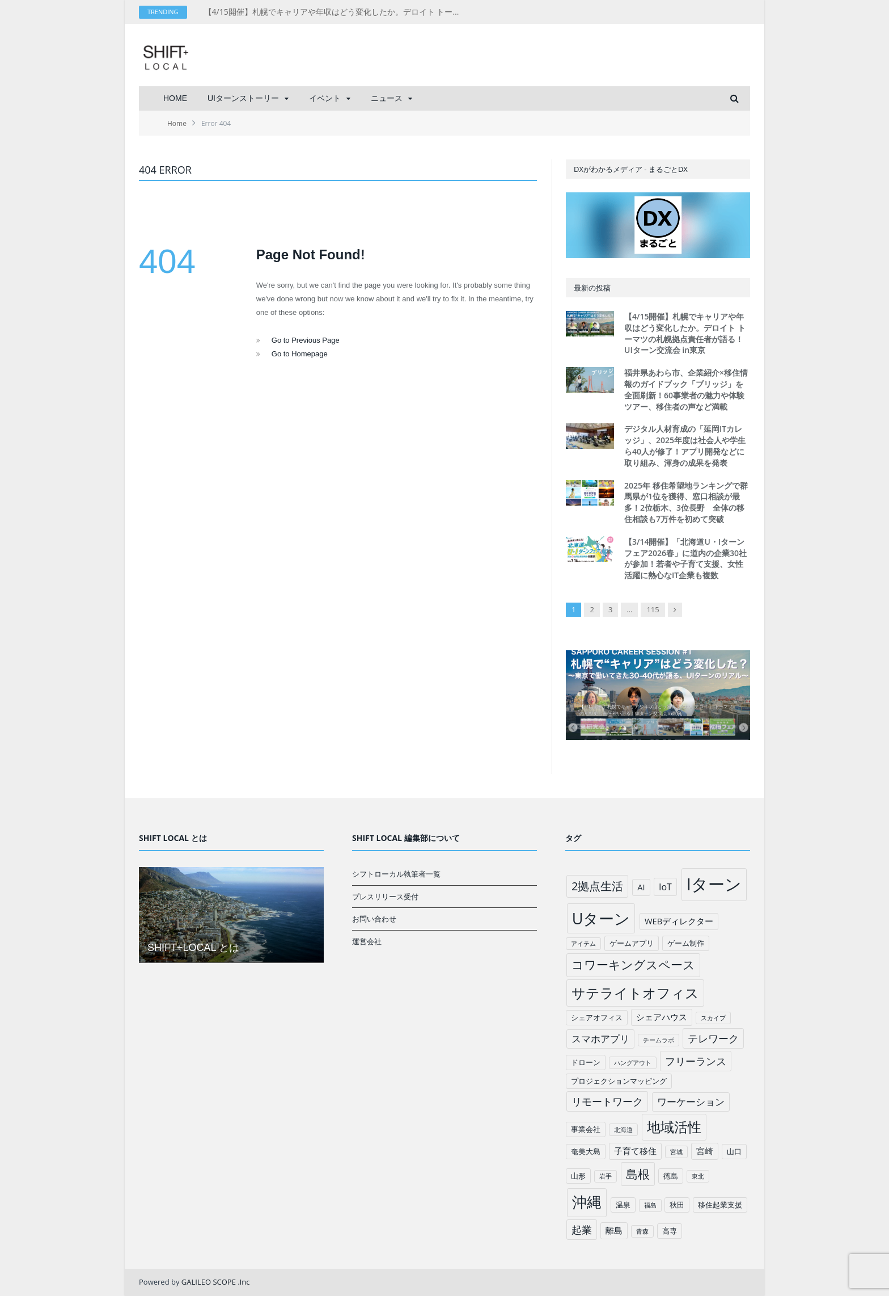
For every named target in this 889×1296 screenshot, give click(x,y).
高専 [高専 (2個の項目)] (669, 1231)
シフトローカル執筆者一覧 (396, 874)
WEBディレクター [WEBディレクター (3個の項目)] (679, 921)
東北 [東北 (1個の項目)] (698, 1176)
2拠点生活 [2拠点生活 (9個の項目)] (597, 886)
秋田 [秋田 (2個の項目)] (677, 1205)
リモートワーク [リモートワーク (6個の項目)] (607, 1101)
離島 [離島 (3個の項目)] (614, 1230)
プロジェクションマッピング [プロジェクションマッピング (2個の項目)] (619, 1081)
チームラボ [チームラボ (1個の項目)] (658, 1040)
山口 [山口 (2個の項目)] (734, 1151)
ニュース (387, 98)
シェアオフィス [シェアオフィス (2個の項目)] (597, 1017)
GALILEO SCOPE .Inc (215, 1282)
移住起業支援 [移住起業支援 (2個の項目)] (720, 1205)
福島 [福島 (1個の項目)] (650, 1205)
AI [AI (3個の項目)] (641, 887)
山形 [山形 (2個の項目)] (578, 1176)
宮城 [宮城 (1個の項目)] (676, 1152)
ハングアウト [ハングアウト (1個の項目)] (632, 1063)
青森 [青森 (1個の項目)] (642, 1231)
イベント (325, 98)
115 (652, 609)
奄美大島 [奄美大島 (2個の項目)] (585, 1151)
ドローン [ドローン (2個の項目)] (585, 1062)
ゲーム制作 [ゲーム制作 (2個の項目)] (685, 943)
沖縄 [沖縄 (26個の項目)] (587, 1202)
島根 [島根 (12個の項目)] (638, 1173)
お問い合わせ (374, 919)
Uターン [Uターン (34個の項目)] (601, 918)
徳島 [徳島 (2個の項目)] (670, 1176)
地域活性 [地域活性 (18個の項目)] (674, 1127)
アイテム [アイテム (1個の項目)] (583, 944)
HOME (175, 98)
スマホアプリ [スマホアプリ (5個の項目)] (600, 1038)
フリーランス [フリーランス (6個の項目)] (695, 1061)
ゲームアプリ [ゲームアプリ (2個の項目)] (631, 943)
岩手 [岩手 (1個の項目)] (605, 1176)
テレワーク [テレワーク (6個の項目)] (713, 1038)
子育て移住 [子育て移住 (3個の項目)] (635, 1150)
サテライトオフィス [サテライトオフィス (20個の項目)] (635, 992)
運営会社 (367, 941)
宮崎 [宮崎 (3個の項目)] (704, 1150)
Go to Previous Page (306, 340)
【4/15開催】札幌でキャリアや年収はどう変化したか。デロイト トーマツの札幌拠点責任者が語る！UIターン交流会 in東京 (334, 12)
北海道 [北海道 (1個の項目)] (623, 1130)
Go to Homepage (300, 354)
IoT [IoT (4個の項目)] (665, 887)
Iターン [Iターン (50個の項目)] (714, 884)
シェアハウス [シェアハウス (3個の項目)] (661, 1017)
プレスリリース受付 (385, 896)
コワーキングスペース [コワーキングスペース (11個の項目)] (633, 965)
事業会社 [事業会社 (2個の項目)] (585, 1129)
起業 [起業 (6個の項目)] (582, 1229)
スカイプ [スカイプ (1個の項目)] (713, 1018)
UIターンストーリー (243, 98)
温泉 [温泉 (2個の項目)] (623, 1205)
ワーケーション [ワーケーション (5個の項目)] (691, 1101)
